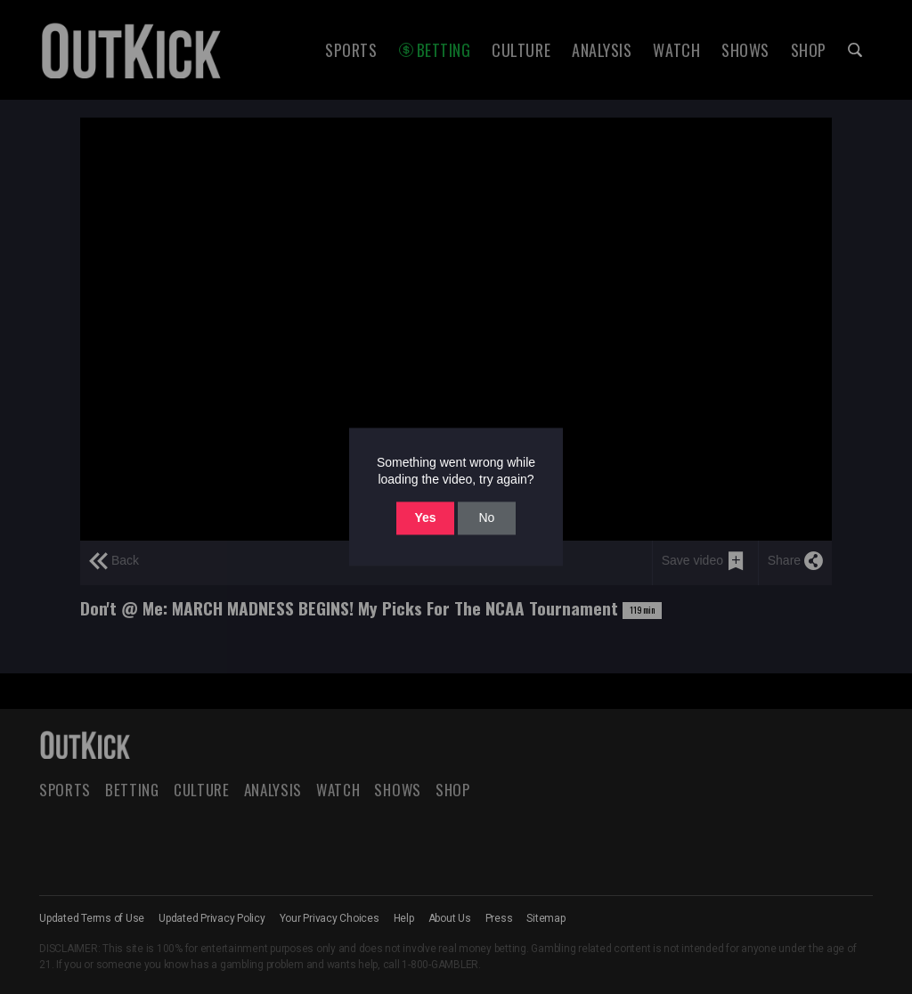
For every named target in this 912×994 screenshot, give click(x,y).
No (486, 517)
